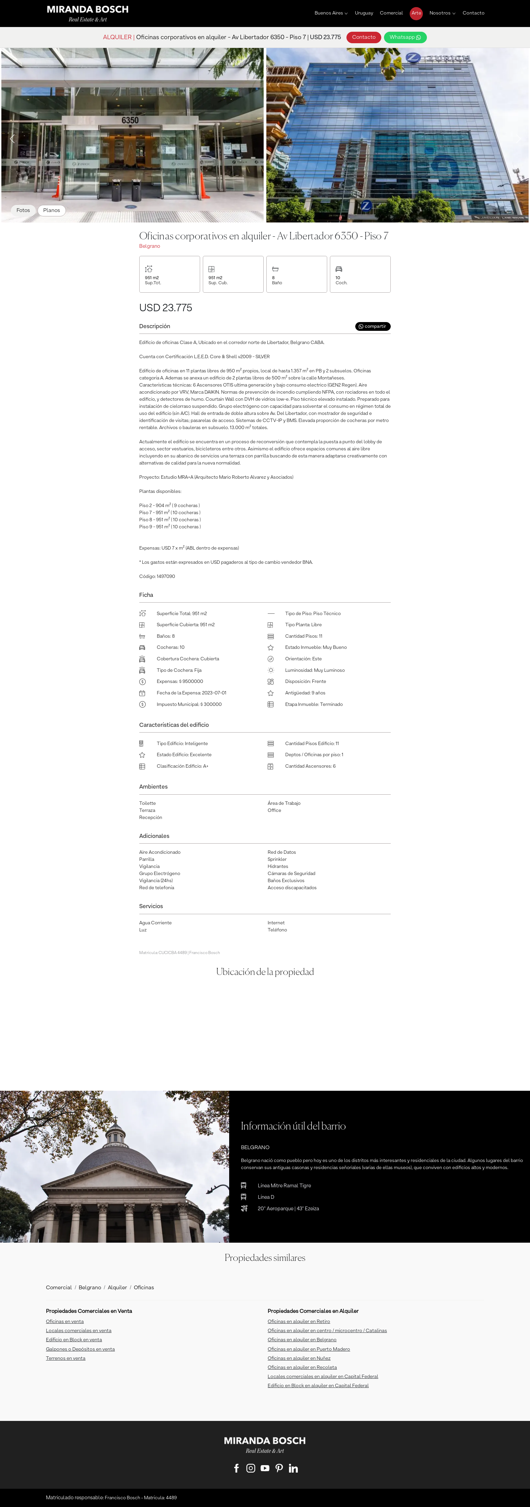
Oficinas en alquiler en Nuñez (299, 1358)
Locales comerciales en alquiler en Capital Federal (323, 1376)
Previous (10, 136)
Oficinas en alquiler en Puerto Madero (309, 1349)
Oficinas (144, 1288)
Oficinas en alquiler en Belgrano (302, 1340)
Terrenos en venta (66, 1358)
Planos (51, 210)
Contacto (474, 13)
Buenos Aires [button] (329, 13)
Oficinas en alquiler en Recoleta (302, 1367)
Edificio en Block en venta (74, 1340)
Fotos (23, 210)
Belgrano (90, 1288)
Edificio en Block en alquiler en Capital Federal (318, 1385)
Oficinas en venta (65, 1321)
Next (516, 136)
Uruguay (364, 13)
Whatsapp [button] (405, 37)
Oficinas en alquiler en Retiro (299, 1321)
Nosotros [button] (440, 13)
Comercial (391, 13)
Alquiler (117, 1288)
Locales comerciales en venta (79, 1330)
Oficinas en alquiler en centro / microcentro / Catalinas (327, 1330)
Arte (416, 13)
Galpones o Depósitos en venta (80, 1349)
